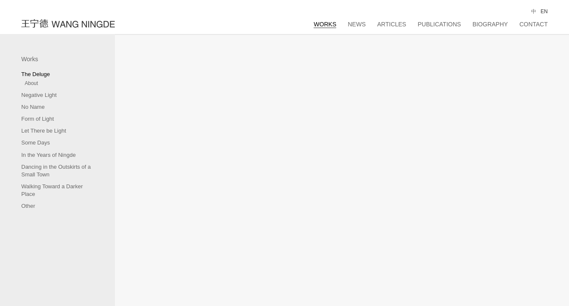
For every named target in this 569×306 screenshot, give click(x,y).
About (31, 83)
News (357, 24)
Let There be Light (43, 131)
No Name (33, 107)
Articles (391, 24)
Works (325, 24)
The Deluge (35, 74)
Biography (490, 24)
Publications (439, 24)
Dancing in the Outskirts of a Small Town (56, 171)
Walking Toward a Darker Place (52, 190)
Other (28, 206)
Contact (533, 24)
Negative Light (39, 95)
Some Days (35, 142)
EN (544, 11)
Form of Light (37, 119)
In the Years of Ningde (48, 155)
